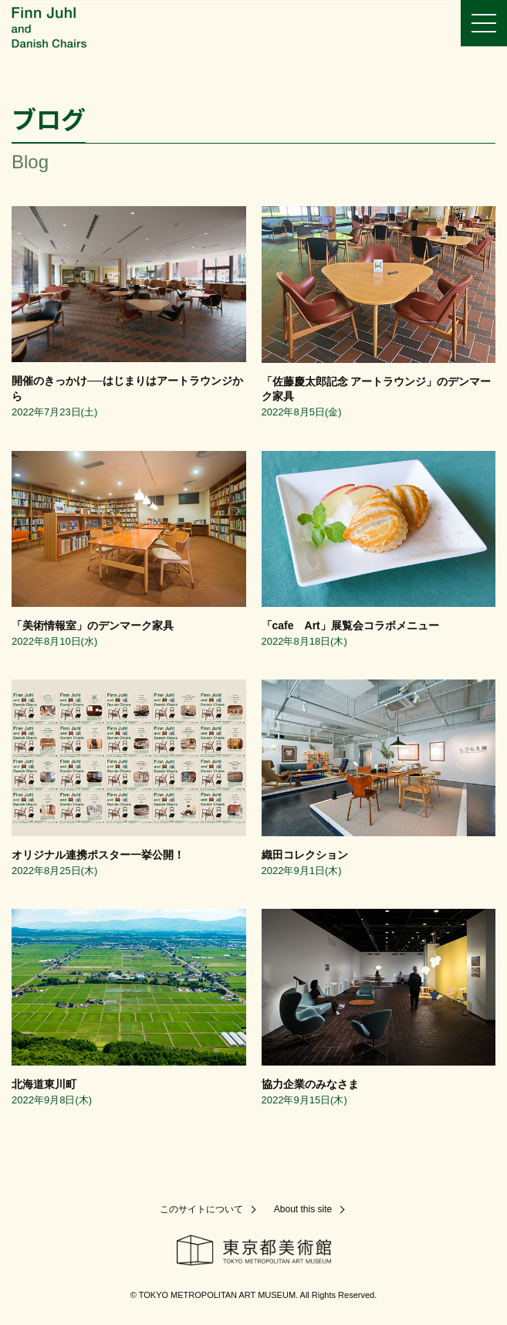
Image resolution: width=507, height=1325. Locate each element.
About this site (303, 1209)
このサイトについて (201, 1209)
